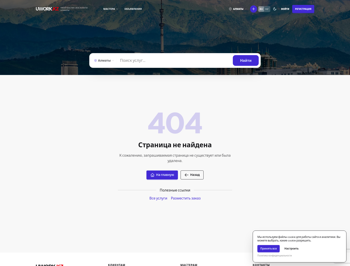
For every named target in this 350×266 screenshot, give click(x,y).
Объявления (133, 8)
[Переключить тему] (274, 8)
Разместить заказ (185, 198)
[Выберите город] (238, 9)
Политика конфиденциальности (274, 255)
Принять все (268, 248)
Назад (192, 175)
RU (261, 9)
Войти (285, 9)
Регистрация (303, 9)
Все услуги (158, 198)
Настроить (291, 248)
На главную (162, 175)
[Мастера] (111, 9)
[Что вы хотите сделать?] (253, 8)
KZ (267, 9)
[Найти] (174, 60)
